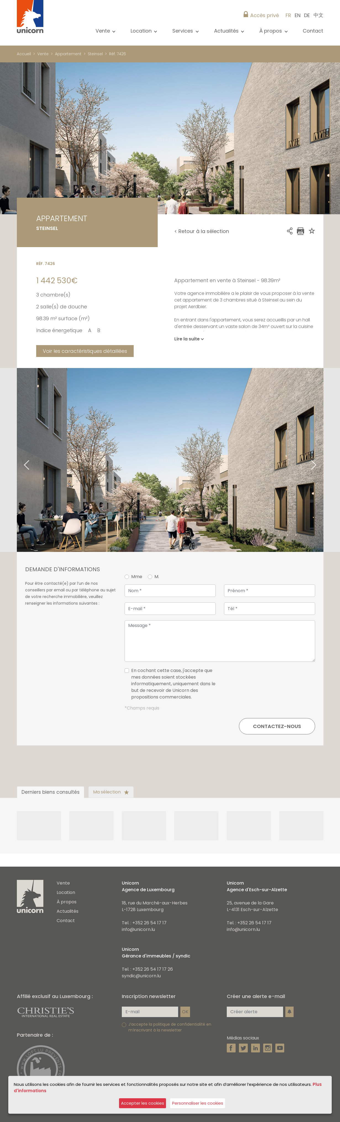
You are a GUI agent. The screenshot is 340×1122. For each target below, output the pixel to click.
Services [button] (183, 30)
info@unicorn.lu (138, 929)
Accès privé (264, 15)
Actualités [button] (227, 30)
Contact (313, 30)
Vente (43, 54)
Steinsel (95, 54)
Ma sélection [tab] (111, 792)
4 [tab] (288, 535)
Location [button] (142, 30)
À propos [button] (271, 30)
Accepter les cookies (142, 1103)
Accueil (24, 54)
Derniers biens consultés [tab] (51, 792)
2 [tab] (271, 535)
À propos (67, 902)
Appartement (68, 54)
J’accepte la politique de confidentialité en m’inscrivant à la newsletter (169, 1027)
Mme (136, 576)
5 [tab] (296, 535)
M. (156, 576)
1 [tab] (263, 535)
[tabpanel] (170, 460)
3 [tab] (279, 535)
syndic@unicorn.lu (141, 976)
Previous (19, 460)
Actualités (67, 911)
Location (66, 892)
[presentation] (273, 686)
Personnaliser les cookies (197, 1103)
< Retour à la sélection (201, 231)
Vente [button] (103, 30)
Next (320, 460)
